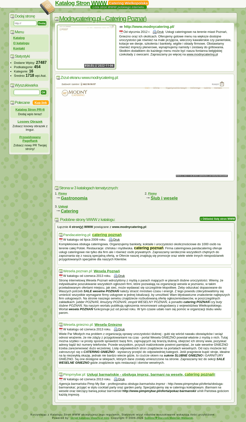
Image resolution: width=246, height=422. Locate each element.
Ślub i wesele (164, 198)
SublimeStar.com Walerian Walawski (168, 417)
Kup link (41, 102)
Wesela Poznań (107, 271)
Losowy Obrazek (30, 121)
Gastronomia (74, 198)
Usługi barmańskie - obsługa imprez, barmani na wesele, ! (151, 374)
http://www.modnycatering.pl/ (149, 26)
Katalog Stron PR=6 (30, 109)
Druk (160, 32)
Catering (69, 211)
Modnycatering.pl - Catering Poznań (102, 18)
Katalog (19, 38)
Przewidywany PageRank (30, 139)
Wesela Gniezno (108, 324)
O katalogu (21, 43)
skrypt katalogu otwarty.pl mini (89, 417)
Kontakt (19, 48)
